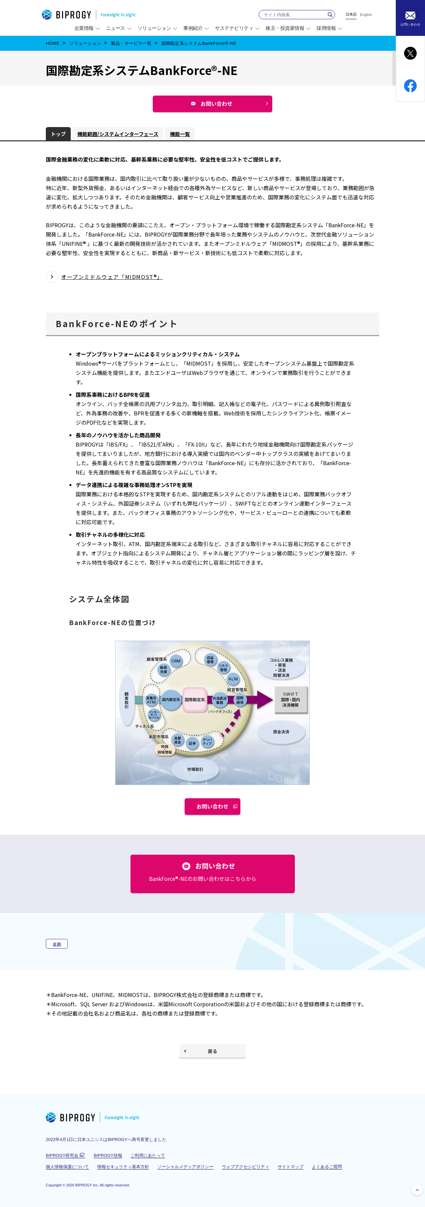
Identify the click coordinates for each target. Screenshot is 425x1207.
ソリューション (85, 43)
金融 (57, 944)
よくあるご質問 (327, 1166)
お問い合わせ (219, 106)
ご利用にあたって (147, 1155)
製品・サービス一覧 (131, 43)
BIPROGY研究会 (65, 1155)
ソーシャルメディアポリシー (185, 1166)
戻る (212, 1051)
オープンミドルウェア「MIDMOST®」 (112, 277)
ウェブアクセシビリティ (245, 1166)
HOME (53, 43)
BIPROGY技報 (108, 1155)
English (366, 15)
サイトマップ (290, 1166)
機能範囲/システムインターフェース (117, 133)
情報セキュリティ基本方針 (123, 1166)
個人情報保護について (67, 1166)
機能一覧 (180, 133)
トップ (58, 133)
